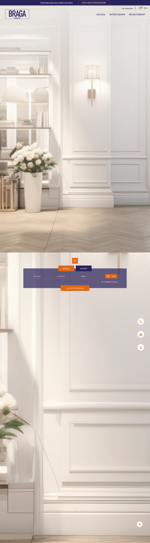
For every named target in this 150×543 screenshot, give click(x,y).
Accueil (101, 14)
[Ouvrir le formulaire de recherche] (111, 276)
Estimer (83, 268)
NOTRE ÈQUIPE (117, 14)
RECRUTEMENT (137, 14)
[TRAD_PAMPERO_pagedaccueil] (17, 18)
